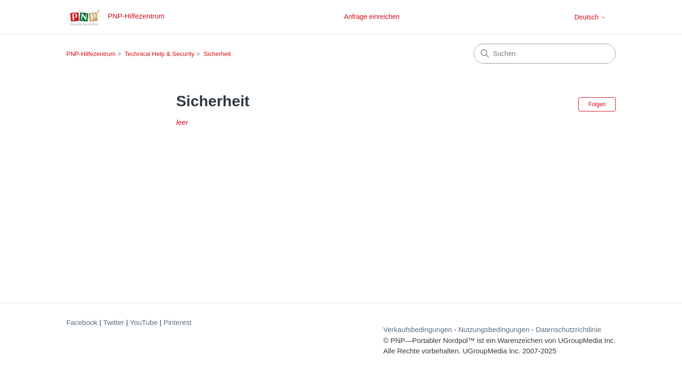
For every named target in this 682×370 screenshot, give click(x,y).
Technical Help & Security (159, 53)
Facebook (82, 322)
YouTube (144, 322)
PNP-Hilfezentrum (91, 53)
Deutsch (590, 17)
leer (182, 122)
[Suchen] (544, 53)
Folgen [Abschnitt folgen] (597, 104)
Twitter (113, 322)
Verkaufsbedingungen (417, 329)
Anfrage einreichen (372, 16)
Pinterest (177, 322)
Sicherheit (217, 53)
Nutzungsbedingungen (493, 329)
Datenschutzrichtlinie (568, 329)
